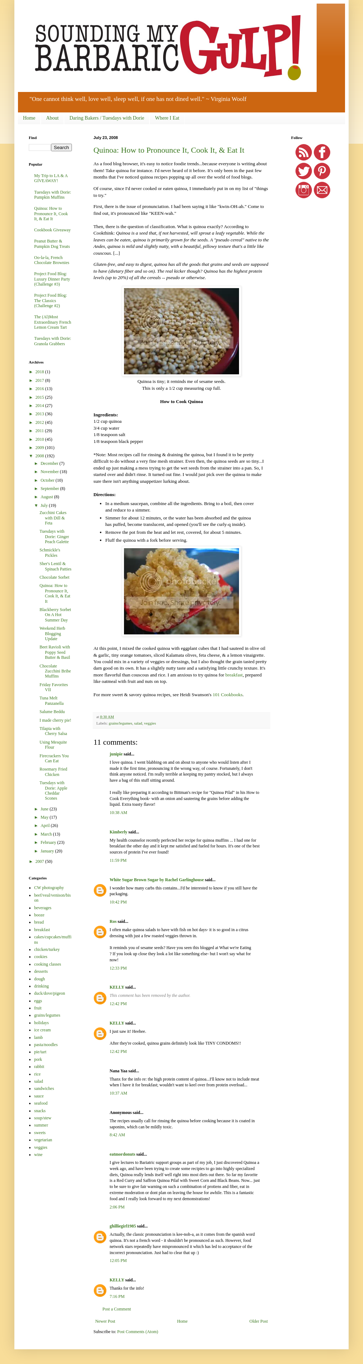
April (46, 825)
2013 (40, 413)
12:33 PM (118, 968)
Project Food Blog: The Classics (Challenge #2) (50, 300)
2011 (40, 430)
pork (38, 1059)
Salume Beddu (52, 711)
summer (41, 1125)
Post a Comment (116, 1309)
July (45, 505)
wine (38, 1154)
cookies (40, 956)
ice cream (42, 1029)
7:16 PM (117, 1296)
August (47, 496)
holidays (41, 1022)
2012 (40, 422)
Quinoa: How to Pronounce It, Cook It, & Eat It (168, 149)
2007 (40, 861)
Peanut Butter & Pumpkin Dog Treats (52, 244)
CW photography (49, 887)
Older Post (258, 1321)
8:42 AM (117, 1134)
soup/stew (42, 1117)
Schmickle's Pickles (50, 552)
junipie (116, 754)
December (50, 463)
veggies (150, 723)
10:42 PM (118, 902)
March (47, 834)
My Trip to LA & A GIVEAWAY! (51, 178)
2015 (40, 397)
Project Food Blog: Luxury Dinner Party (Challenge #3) (52, 279)
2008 (40, 455)
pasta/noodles (46, 1044)
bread (39, 922)
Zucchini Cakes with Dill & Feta (53, 518)
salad (138, 723)
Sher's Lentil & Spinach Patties (56, 566)
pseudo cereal (229, 239)
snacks (40, 1110)
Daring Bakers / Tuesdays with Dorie (106, 118)
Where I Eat (167, 118)
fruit (38, 1008)
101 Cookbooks (228, 694)
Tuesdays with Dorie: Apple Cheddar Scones (53, 790)
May (45, 817)
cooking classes (47, 964)
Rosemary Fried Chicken (53, 772)
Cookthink (103, 233)
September (50, 488)
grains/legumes (120, 723)
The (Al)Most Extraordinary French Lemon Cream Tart (52, 322)
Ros (113, 921)
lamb (38, 1037)
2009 (40, 447)
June (45, 809)
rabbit (39, 1066)
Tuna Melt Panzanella (52, 700)
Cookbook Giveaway (52, 229)
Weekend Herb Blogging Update (52, 633)
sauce (39, 1096)
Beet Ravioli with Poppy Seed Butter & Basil (55, 652)
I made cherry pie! (55, 720)
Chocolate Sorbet (54, 577)
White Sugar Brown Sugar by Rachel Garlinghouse (157, 879)
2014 (40, 405)
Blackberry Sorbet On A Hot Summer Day (55, 615)
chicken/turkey (47, 949)
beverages (42, 907)
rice (37, 1074)
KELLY (117, 987)
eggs (38, 1000)
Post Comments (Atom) (137, 1331)
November (50, 471)
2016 (40, 388)
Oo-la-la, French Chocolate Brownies (51, 260)
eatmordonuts (122, 1154)
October (48, 480)
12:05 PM (118, 1260)
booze (39, 914)
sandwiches (44, 1088)
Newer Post (105, 1321)
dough (39, 978)
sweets (40, 1132)
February (49, 842)
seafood (40, 1103)
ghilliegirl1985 (123, 1226)
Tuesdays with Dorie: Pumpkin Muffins (52, 195)
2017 (40, 380)
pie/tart (40, 1051)
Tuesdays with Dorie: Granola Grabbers (52, 341)
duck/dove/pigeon (49, 993)
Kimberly (118, 831)
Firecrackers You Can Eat (54, 758)
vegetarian (43, 1139)
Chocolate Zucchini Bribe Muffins (55, 671)
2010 (40, 439)
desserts (41, 971)
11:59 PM (118, 860)
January (48, 851)
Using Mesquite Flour (53, 745)
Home (29, 118)
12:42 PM (118, 1003)
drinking (41, 986)
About (52, 118)
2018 (40, 371)
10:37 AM (118, 1093)
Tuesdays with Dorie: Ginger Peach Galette (54, 536)
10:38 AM (118, 812)
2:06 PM (117, 1207)
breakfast (234, 675)
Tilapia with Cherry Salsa (53, 731)
